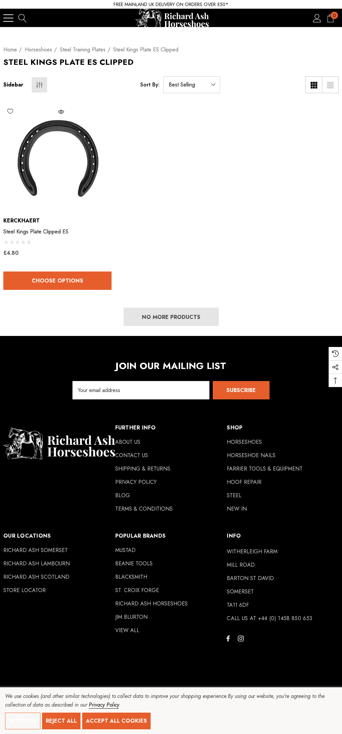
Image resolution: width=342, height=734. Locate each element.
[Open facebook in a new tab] (228, 638)
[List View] (330, 84)
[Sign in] (317, 17)
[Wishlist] (30, 111)
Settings (23, 721)
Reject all (61, 721)
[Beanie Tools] (134, 563)
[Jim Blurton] (131, 617)
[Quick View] (79, 112)
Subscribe (241, 390)
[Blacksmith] (131, 577)
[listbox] (191, 84)
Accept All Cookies (116, 721)
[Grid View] (313, 84)
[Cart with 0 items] (330, 17)
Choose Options (57, 281)
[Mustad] (125, 550)
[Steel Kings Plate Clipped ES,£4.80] (57, 157)
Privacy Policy (104, 705)
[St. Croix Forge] (137, 590)
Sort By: (150, 84)
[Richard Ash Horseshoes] (151, 603)
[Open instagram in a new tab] (242, 638)
